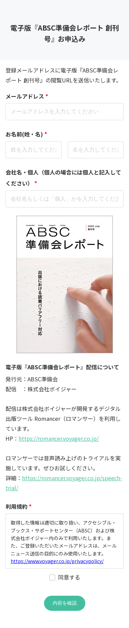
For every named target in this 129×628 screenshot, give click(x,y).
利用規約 (19, 506)
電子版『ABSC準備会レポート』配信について (62, 367)
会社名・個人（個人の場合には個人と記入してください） (63, 178)
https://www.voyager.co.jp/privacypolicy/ (57, 561)
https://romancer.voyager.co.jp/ (59, 438)
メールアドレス (27, 96)
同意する (69, 577)
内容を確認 (65, 603)
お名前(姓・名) (26, 133)
